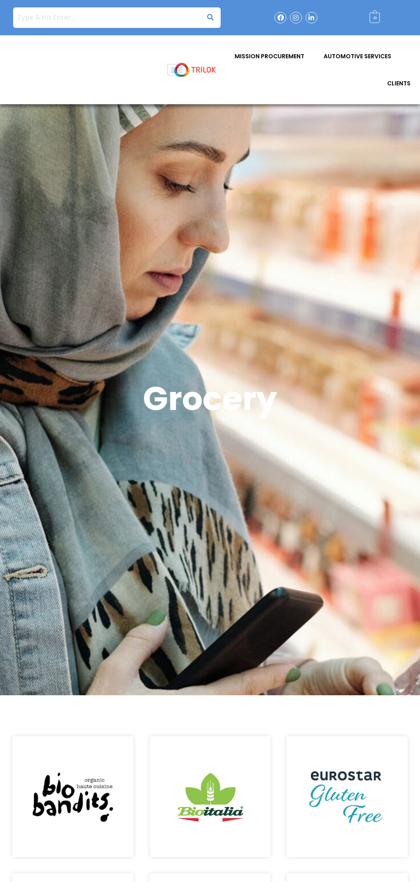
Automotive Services (357, 56)
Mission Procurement (269, 56)
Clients (399, 83)
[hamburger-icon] (176, 70)
